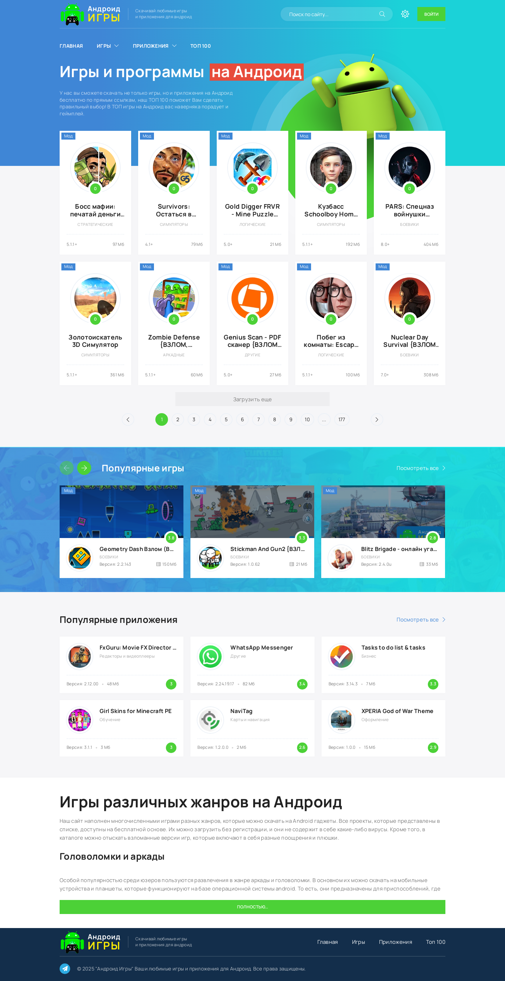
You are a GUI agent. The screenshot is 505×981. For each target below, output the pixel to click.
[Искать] (382, 14)
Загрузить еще (252, 399)
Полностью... (252, 907)
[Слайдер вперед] (84, 468)
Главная (71, 45)
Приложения (151, 45)
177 (341, 419)
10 (307, 419)
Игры (104, 45)
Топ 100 (200, 45)
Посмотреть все (418, 468)
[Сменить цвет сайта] (405, 14)
